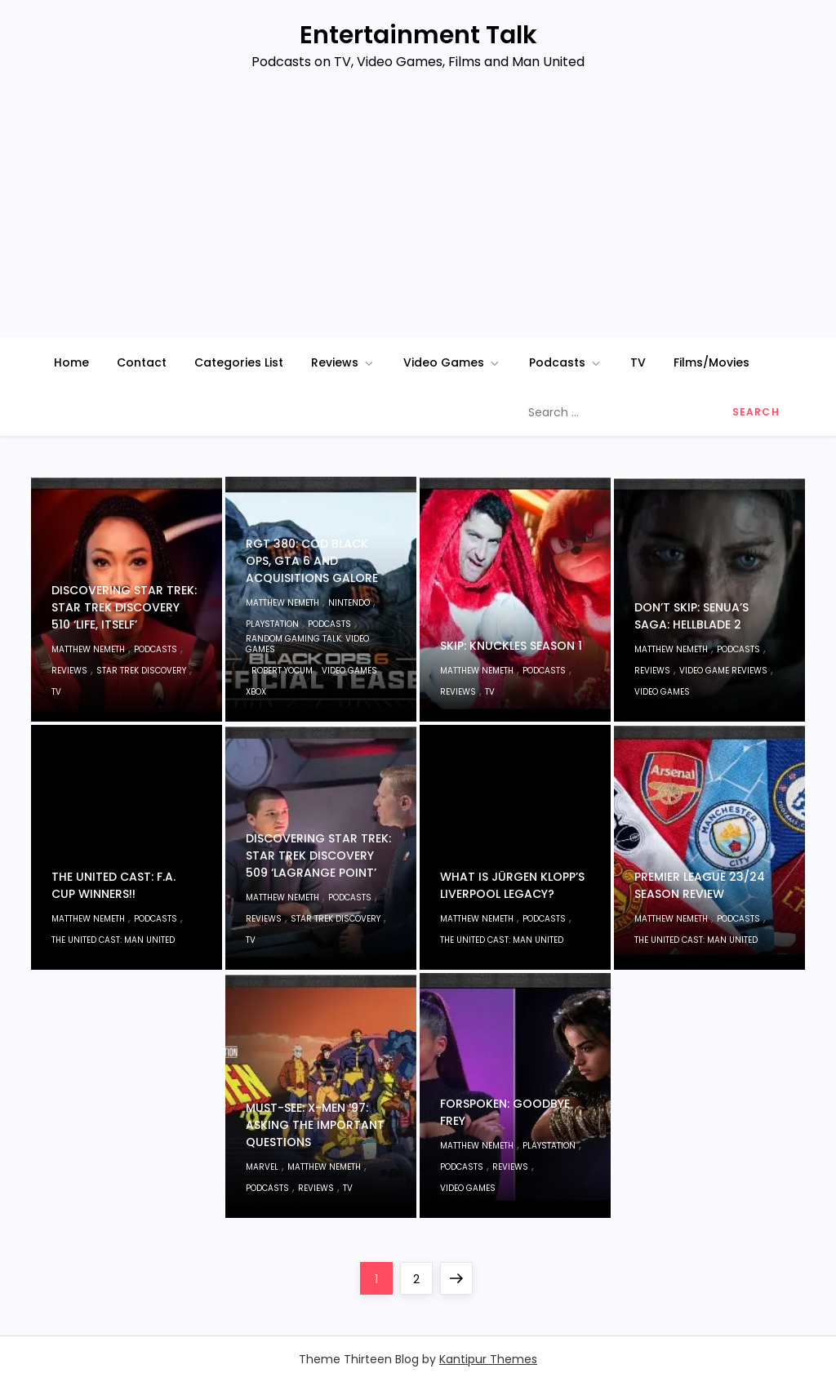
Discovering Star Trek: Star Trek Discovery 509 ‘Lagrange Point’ (318, 855)
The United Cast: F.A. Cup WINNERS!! (113, 885)
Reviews (343, 362)
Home (71, 362)
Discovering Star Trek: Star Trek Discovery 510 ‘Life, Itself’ (124, 607)
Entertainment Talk (418, 35)
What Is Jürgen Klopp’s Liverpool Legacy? (512, 885)
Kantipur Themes (488, 1359)
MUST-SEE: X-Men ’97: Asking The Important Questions (315, 1125)
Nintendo (349, 603)
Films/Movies (711, 362)
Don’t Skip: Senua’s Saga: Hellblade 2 (691, 616)
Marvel (262, 1167)
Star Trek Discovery (141, 670)
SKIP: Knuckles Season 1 (511, 646)
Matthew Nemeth (88, 649)
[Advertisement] (418, 215)
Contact (142, 362)
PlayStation (272, 624)
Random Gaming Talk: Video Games (307, 644)
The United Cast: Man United (113, 940)
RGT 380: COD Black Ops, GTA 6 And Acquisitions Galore (312, 560)
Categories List (238, 362)
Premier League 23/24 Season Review (699, 885)
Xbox (256, 692)
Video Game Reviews (723, 670)
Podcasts (566, 362)
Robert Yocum (282, 670)
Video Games (452, 362)
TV (638, 362)
